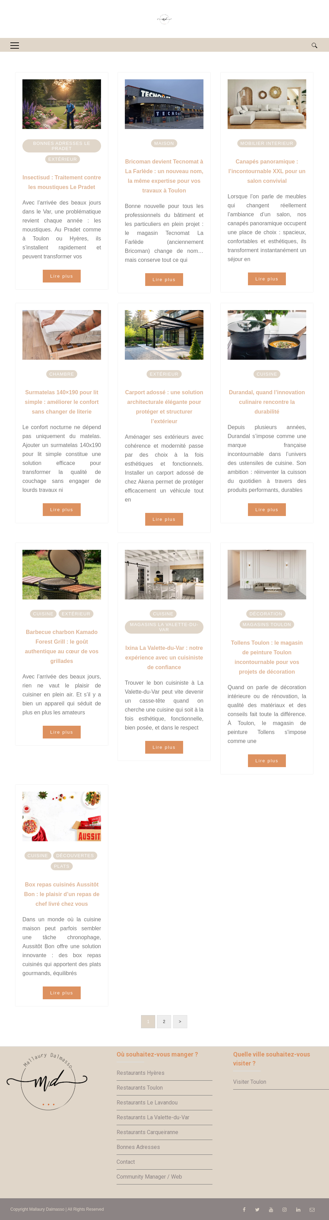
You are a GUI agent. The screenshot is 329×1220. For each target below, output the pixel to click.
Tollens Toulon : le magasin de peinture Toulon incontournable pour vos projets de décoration (267, 657)
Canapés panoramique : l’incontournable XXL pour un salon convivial (267, 171)
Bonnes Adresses (138, 1147)
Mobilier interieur (266, 143)
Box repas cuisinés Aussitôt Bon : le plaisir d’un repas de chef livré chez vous (62, 894)
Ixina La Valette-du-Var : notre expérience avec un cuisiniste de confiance (164, 657)
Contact (126, 1162)
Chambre (61, 374)
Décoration (265, 613)
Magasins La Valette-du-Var (164, 627)
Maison (164, 143)
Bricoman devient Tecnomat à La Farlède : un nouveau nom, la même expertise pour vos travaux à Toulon (164, 176)
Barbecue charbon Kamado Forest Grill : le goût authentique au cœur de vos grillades (61, 646)
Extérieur (62, 159)
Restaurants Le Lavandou (147, 1102)
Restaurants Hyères (140, 1073)
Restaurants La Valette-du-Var (153, 1117)
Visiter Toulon (249, 1082)
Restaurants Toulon (140, 1087)
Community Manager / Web (149, 1176)
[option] (61, 104)
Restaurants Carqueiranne (147, 1132)
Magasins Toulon (267, 624)
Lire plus (61, 276)
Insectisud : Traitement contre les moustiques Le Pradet (61, 182)
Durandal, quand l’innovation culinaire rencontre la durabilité (267, 402)
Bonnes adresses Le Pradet (61, 146)
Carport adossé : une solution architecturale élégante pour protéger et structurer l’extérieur (164, 406)
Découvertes (75, 855)
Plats (61, 866)
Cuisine (267, 374)
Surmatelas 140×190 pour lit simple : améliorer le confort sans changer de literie (62, 402)
